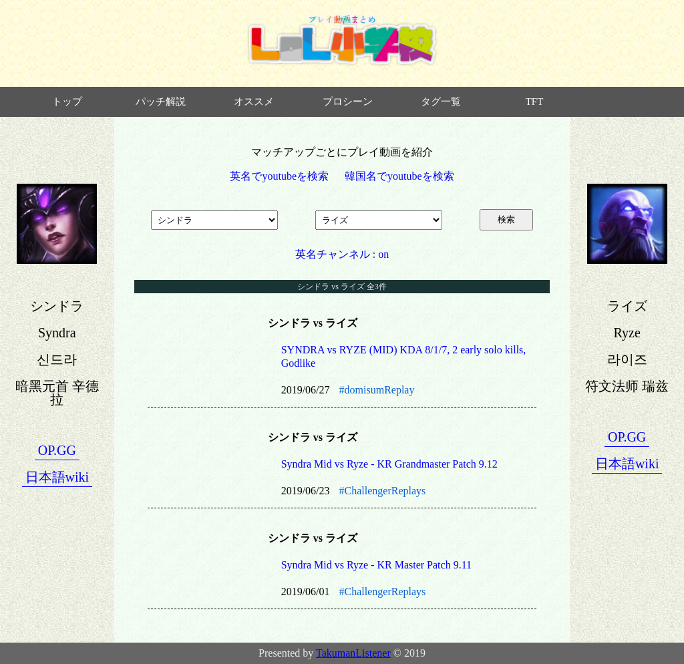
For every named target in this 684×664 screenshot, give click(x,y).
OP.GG (57, 450)
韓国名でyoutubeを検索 (399, 176)
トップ (67, 101)
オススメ (254, 101)
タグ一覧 (441, 101)
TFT (535, 101)
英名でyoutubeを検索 (279, 176)
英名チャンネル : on (342, 254)
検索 (506, 219)
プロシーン (348, 101)
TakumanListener (353, 653)
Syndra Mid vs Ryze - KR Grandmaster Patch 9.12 (389, 464)
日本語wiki (57, 477)
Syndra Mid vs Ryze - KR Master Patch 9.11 (376, 564)
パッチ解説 (161, 101)
